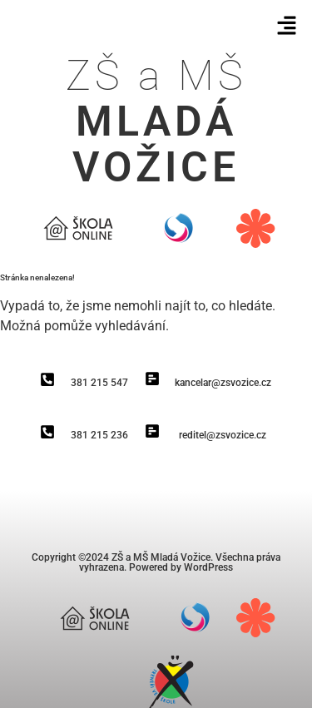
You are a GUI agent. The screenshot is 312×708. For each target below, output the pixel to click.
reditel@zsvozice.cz (222, 435)
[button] (287, 26)
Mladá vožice (156, 144)
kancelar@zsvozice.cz (223, 383)
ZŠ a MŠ (156, 76)
